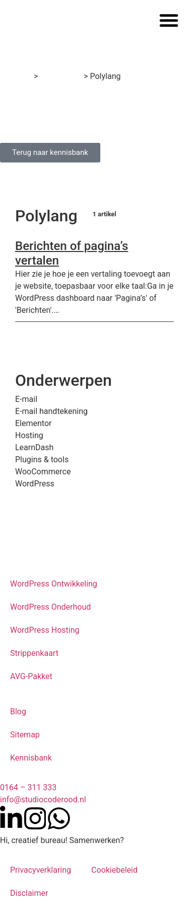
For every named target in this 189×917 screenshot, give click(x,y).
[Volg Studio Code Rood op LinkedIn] (11, 818)
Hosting (29, 435)
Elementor (33, 423)
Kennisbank (61, 76)
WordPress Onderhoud (50, 607)
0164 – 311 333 (28, 787)
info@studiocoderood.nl (43, 799)
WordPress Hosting (44, 630)
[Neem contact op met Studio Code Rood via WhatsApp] (59, 818)
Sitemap (25, 734)
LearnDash (34, 447)
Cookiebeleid (114, 870)
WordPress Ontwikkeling (53, 584)
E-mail (26, 399)
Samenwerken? (97, 840)
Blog (18, 711)
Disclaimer (29, 893)
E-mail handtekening (51, 411)
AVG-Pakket (31, 676)
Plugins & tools (42, 459)
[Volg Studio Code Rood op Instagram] (35, 818)
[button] (169, 20)
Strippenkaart (34, 653)
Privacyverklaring (40, 870)
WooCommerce (43, 471)
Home (21, 76)
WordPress (34, 483)
